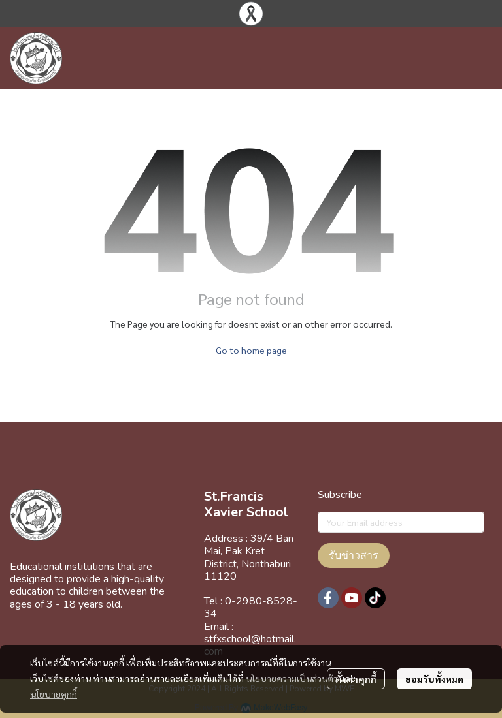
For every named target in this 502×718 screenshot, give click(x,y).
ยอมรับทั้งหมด (434, 679)
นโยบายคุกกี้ (53, 694)
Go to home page (251, 350)
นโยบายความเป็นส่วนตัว (292, 678)
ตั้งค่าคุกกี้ (355, 679)
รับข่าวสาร (353, 555)
